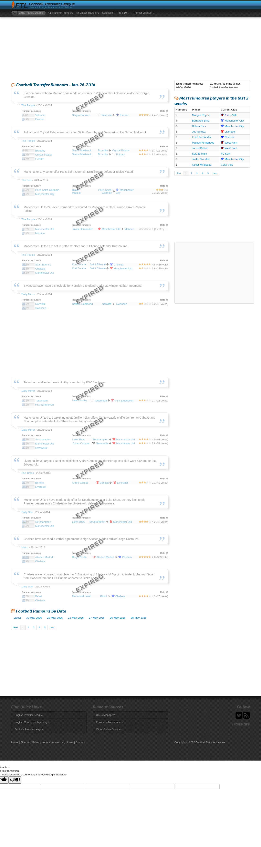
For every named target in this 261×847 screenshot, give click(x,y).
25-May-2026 (138, 617)
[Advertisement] (130, 47)
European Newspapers (109, 722)
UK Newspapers (105, 715)
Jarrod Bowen (200, 148)
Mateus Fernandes (203, 142)
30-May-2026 (34, 617)
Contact (80, 742)
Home (14, 742)
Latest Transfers (87, 12)
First (15, 627)
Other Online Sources (109, 729)
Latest (17, 617)
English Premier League (28, 715)
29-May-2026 (55, 617)
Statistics (109, 12)
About (46, 742)
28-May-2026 (76, 617)
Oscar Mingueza (201, 164)
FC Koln (225, 153)
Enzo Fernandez (201, 137)
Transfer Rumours (61, 12)
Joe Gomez (199, 131)
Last (52, 627)
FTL (21, 5)
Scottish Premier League (28, 729)
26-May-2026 (118, 617)
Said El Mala (199, 153)
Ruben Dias (199, 126)
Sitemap (25, 742)
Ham (229, 142)
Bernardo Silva (200, 120)
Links (70, 742)
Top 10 (124, 12)
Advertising (58, 742)
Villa (229, 115)
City (232, 120)
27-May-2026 (97, 617)
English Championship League (32, 722)
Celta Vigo (227, 164)
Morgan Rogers (201, 115)
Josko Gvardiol (201, 159)
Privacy (36, 742)
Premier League (143, 12)
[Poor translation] (14, 780)
